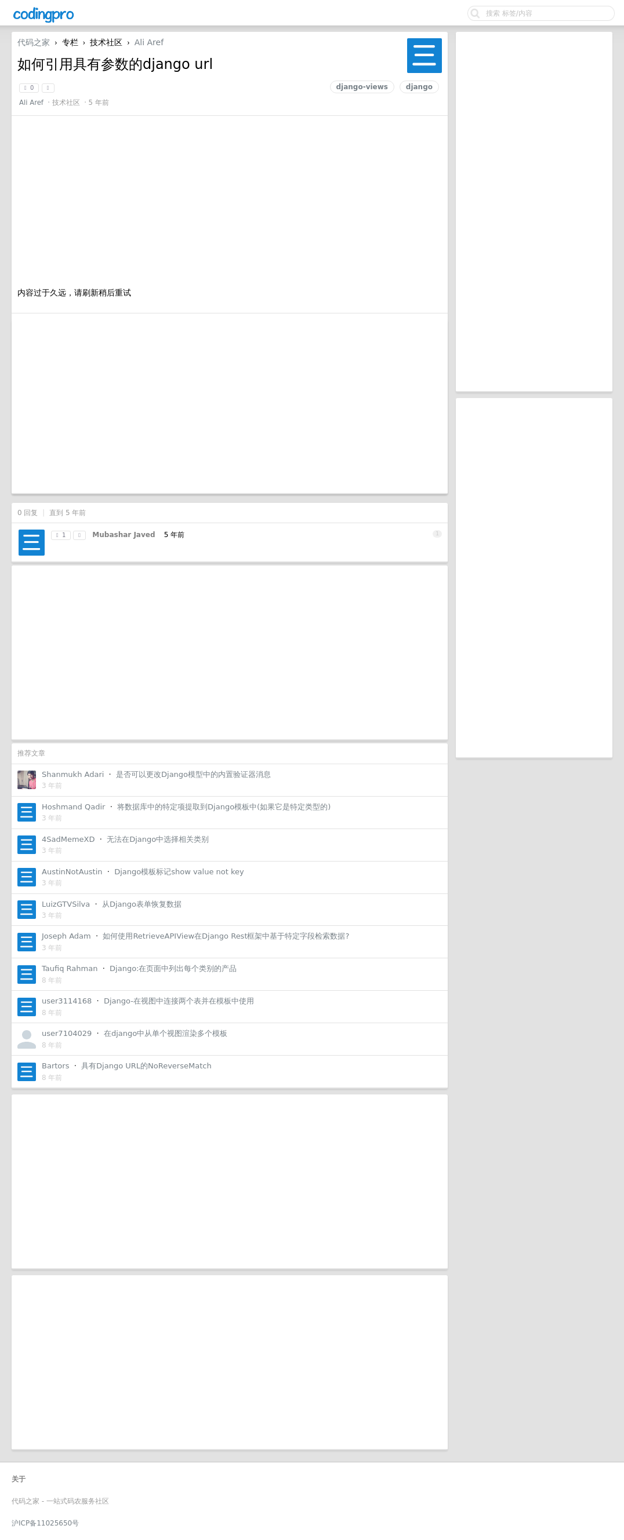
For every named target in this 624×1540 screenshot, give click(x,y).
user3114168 (67, 1001)
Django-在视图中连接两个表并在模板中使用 (179, 1001)
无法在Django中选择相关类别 (158, 839)
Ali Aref (149, 42)
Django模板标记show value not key (179, 871)
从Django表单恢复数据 (142, 904)
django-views (362, 87)
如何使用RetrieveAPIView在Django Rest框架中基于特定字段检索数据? (226, 936)
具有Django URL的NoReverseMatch (146, 1065)
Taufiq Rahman (69, 968)
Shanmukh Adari (73, 774)
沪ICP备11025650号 (45, 1523)
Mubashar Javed (123, 535)
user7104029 (67, 1033)
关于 (19, 1479)
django (419, 87)
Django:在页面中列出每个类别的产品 (173, 968)
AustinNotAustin (72, 871)
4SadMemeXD (68, 839)
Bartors (55, 1065)
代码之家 (33, 42)
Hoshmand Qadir (73, 806)
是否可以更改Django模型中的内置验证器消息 (193, 774)
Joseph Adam (66, 936)
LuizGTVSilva (66, 904)
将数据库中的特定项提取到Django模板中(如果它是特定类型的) (224, 806)
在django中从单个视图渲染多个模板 (165, 1033)
